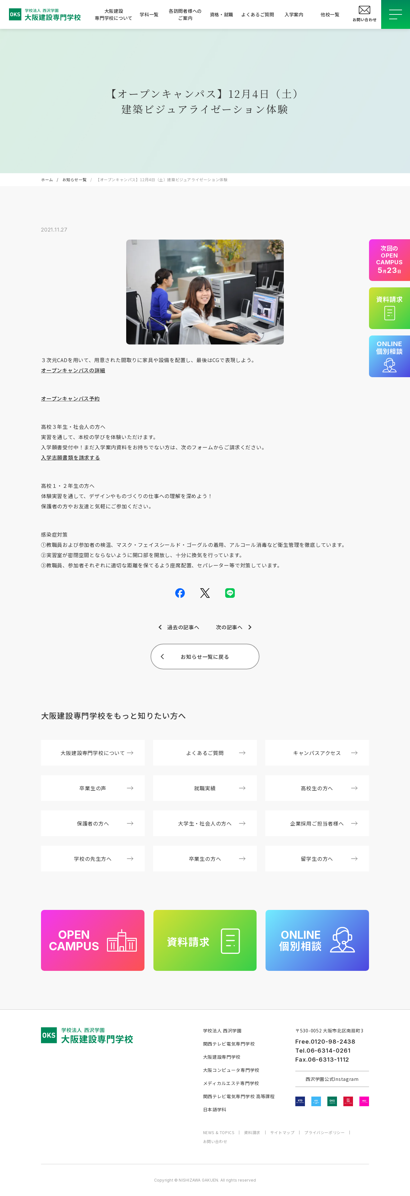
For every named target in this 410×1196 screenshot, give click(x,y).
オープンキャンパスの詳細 (73, 370)
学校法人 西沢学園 (222, 1030)
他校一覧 (330, 14)
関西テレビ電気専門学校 (229, 1043)
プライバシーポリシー (324, 1132)
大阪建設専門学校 (222, 1057)
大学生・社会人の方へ (211, 823)
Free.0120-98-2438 (325, 1041)
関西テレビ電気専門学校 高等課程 (239, 1096)
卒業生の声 (106, 788)
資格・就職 (222, 14)
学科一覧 (149, 14)
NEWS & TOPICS (218, 1132)
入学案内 (293, 14)
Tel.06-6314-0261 (322, 1050)
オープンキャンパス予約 (70, 398)
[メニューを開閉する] (395, 14)
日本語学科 (215, 1109)
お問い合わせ (215, 1141)
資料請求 (252, 1132)
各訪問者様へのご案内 (185, 14)
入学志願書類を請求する (70, 457)
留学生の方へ (329, 858)
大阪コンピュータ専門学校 (231, 1070)
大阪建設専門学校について (113, 14)
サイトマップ (282, 1132)
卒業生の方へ (217, 858)
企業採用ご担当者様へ (323, 823)
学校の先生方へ (103, 858)
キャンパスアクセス (325, 753)
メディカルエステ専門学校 (231, 1083)
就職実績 (219, 788)
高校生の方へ (329, 788)
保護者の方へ (105, 823)
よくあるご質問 (257, 14)
